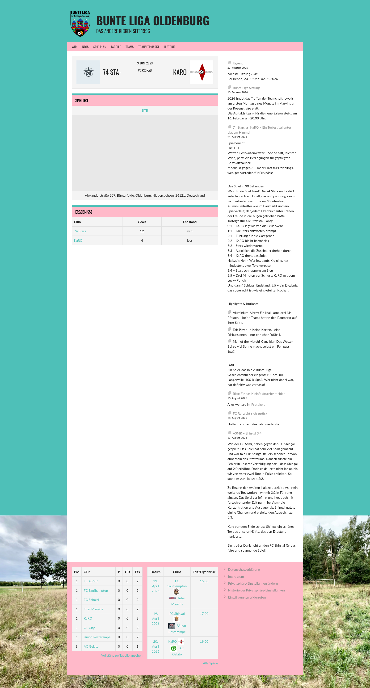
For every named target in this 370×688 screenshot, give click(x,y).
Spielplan (99, 46)
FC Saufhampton (96, 590)
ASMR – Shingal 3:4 (247, 433)
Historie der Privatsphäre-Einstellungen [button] (256, 590)
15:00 (204, 581)
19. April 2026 (155, 586)
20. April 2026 (155, 646)
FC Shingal (91, 600)
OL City (89, 628)
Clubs (177, 572)
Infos (85, 46)
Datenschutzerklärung (244, 569)
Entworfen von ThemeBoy (284, 678)
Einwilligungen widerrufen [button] (247, 597)
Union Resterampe (97, 637)
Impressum (236, 576)
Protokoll (257, 404)
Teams (130, 46)
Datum (155, 572)
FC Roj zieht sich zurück (250, 413)
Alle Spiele (210, 663)
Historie (169, 46)
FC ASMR (91, 581)
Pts (137, 572)
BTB (145, 110)
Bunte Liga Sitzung (246, 88)
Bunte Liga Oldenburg (153, 20)
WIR (74, 46)
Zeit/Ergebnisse (204, 572)
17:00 (204, 614)
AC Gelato (91, 646)
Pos (77, 572)
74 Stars (80, 231)
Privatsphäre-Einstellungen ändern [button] (253, 583)
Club (87, 572)
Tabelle (116, 46)
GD (127, 572)
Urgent (238, 63)
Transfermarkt (148, 46)
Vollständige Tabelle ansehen (122, 655)
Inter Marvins (93, 609)
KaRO (78, 240)
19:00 (204, 641)
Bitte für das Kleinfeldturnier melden (259, 394)
